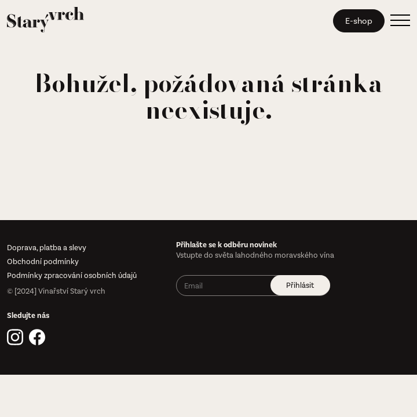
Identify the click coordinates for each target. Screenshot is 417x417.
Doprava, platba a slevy (46, 247)
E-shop (358, 21)
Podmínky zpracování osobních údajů (72, 275)
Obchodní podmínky (43, 261)
